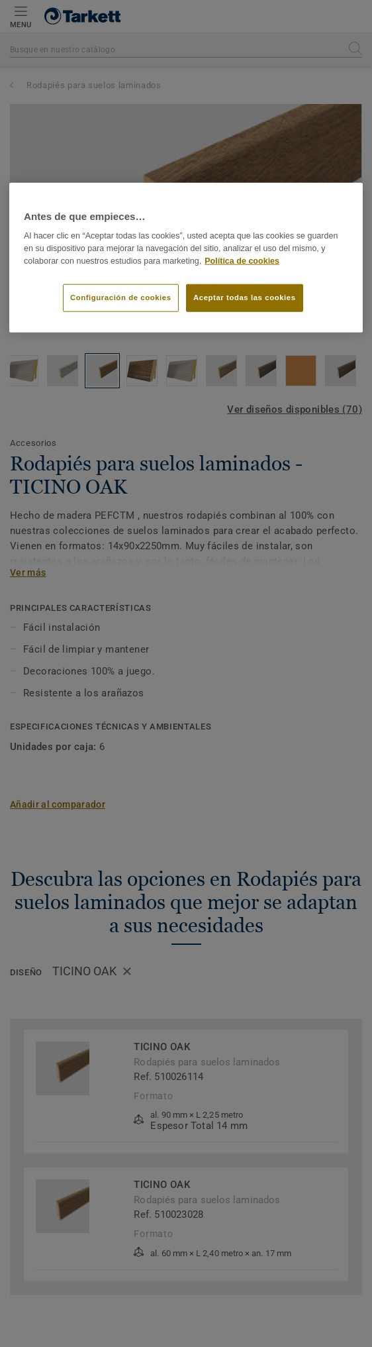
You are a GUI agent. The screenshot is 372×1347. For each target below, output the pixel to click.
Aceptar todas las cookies (244, 297)
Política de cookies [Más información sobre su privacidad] (242, 260)
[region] (186, 258)
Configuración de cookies (120, 297)
